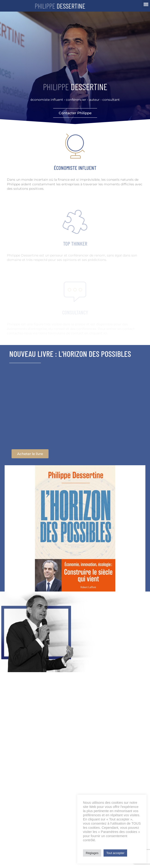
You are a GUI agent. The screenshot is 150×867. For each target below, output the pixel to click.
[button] (146, 4)
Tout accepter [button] (115, 853)
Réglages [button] (92, 853)
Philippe (60, 6)
